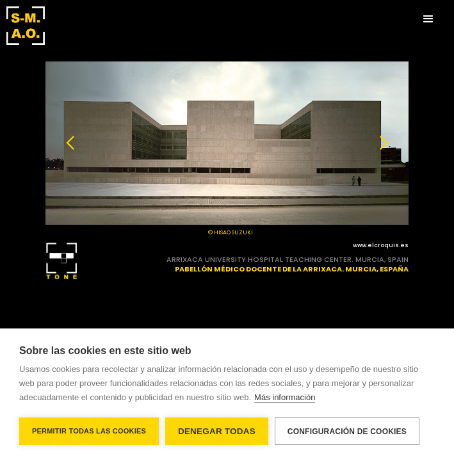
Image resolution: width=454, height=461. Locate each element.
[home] (25, 25)
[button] (428, 19)
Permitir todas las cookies (89, 431)
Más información (284, 397)
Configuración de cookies (347, 431)
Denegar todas (216, 431)
